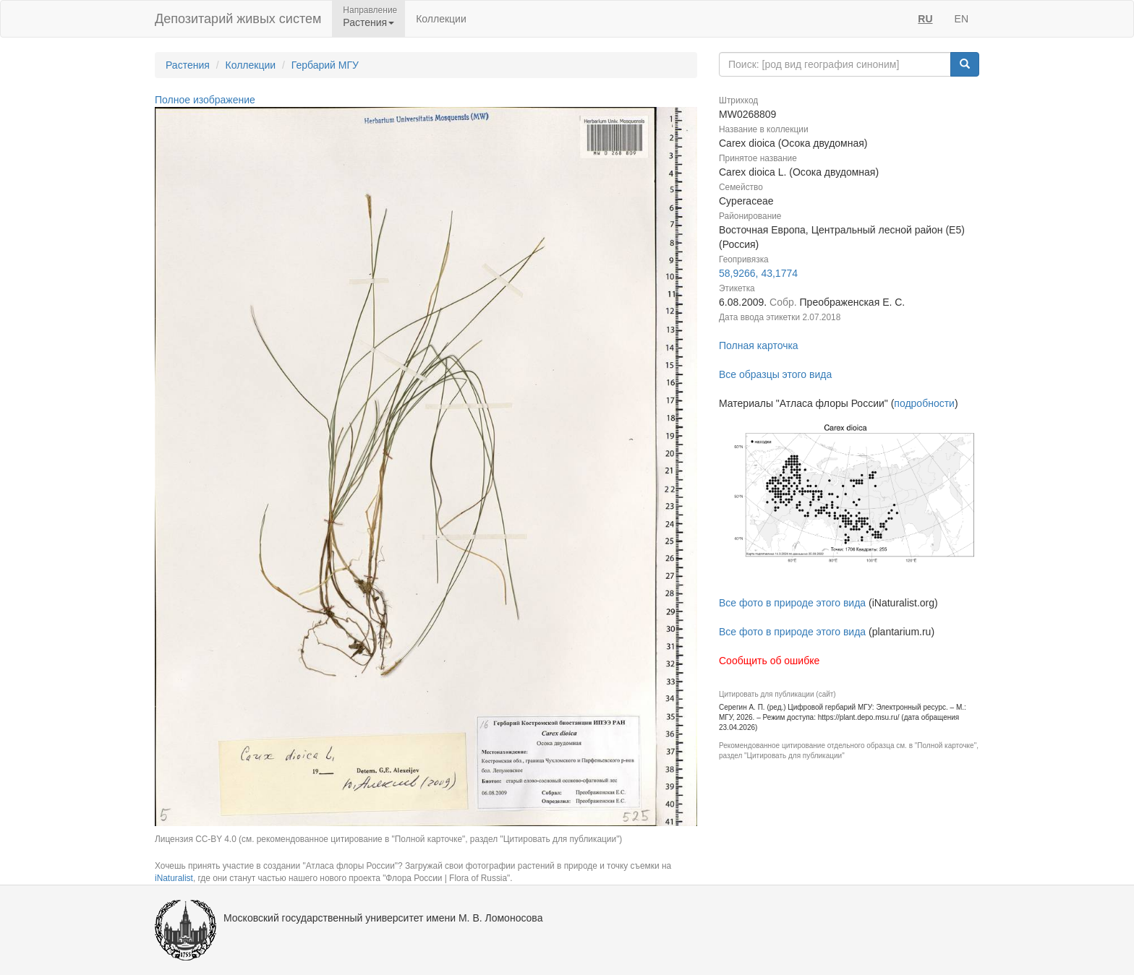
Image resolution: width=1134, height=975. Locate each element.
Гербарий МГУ (325, 65)
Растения (188, 65)
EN (961, 19)
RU (925, 19)
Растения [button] (368, 22)
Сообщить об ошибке (769, 660)
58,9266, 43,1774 (758, 273)
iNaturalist (174, 878)
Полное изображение (205, 100)
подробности (924, 403)
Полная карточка (758, 345)
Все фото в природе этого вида (792, 603)
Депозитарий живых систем (238, 19)
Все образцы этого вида (775, 374)
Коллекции (441, 19)
